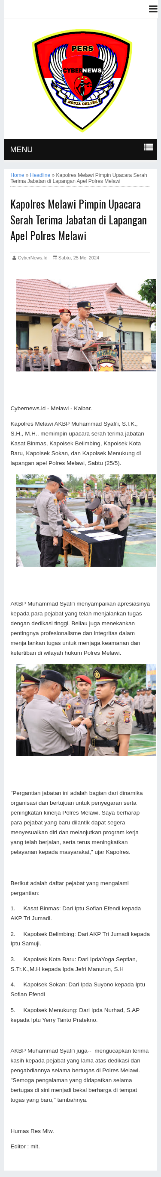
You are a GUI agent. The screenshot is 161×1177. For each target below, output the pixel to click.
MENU (21, 149)
